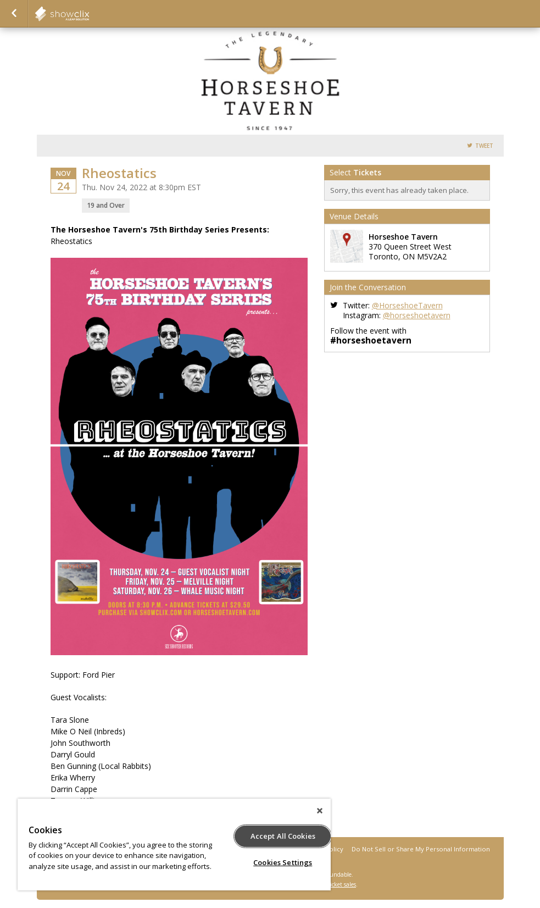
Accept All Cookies (282, 836)
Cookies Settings (282, 862)
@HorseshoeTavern (407, 305)
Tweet (484, 146)
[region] (174, 844)
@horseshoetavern (416, 315)
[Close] (319, 810)
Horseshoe (89, 13)
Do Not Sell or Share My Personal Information (421, 849)
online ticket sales (333, 884)
